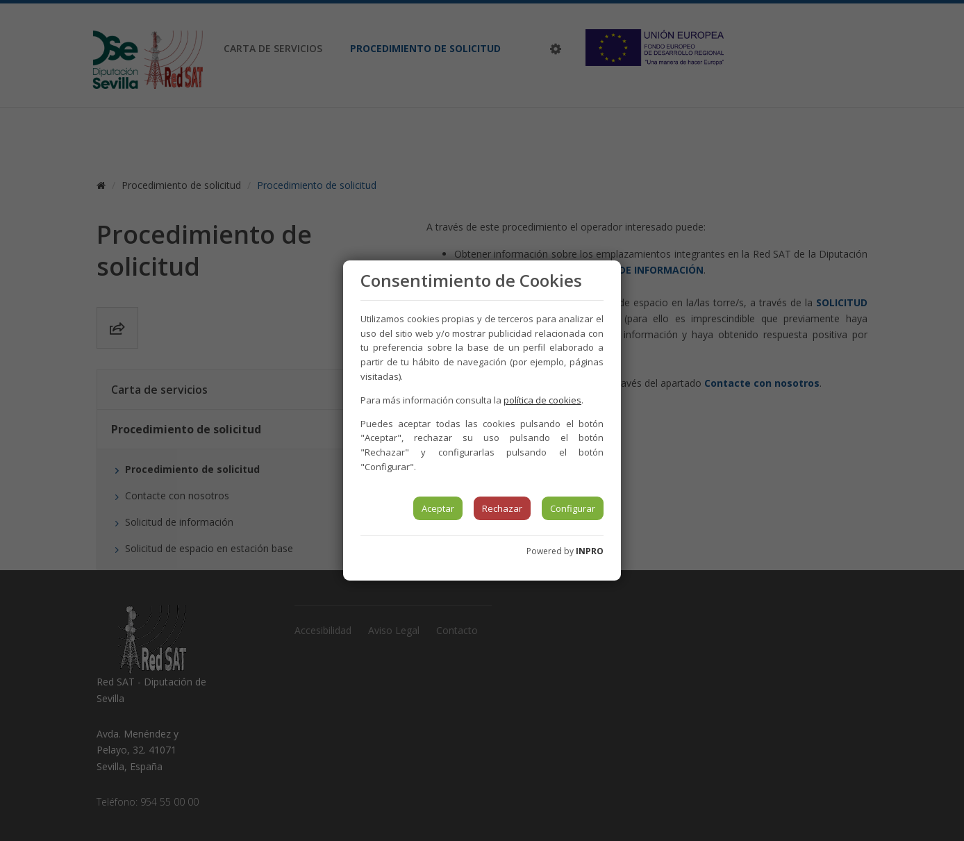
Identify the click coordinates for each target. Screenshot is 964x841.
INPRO (590, 551)
